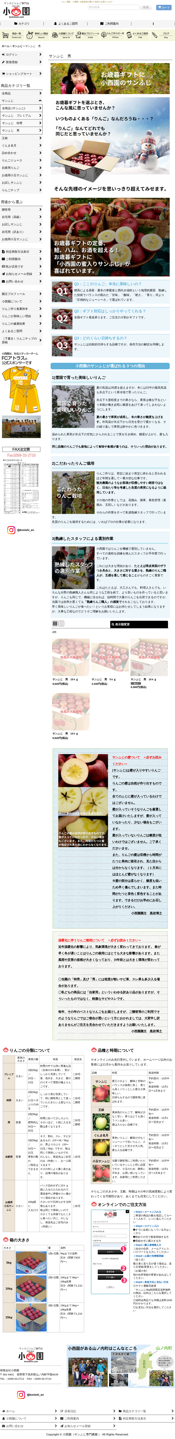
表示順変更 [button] (121, 624)
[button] (153, 24)
